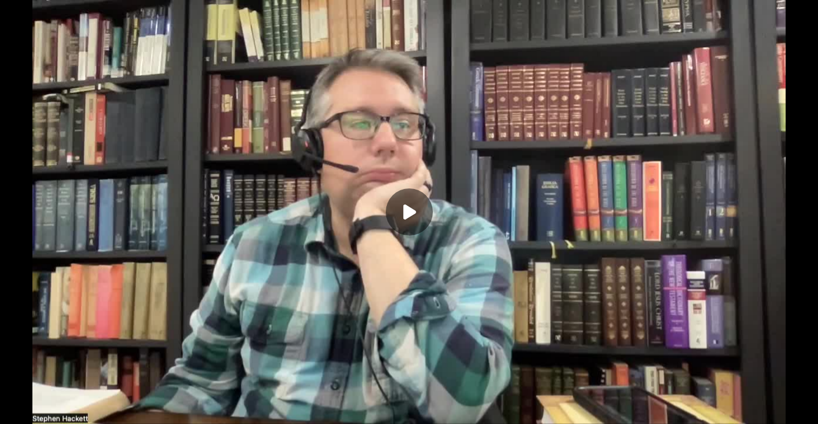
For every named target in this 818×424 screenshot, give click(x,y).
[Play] (409, 212)
